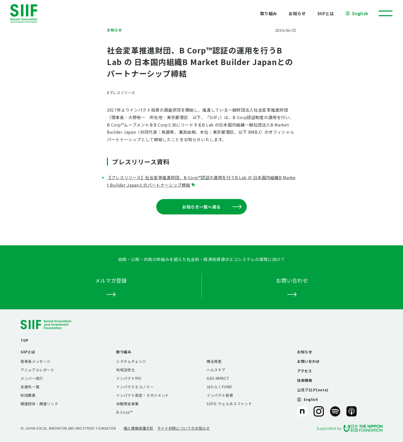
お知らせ (297, 13)
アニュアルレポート (37, 369)
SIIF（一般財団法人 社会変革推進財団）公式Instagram (319, 411)
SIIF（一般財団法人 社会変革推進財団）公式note (302, 411)
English (360, 13)
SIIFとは (325, 13)
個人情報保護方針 (139, 428)
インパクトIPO (128, 378)
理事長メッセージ (36, 361)
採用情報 (304, 380)
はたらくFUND (219, 386)
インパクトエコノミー (135, 386)
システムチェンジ (131, 361)
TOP (25, 340)
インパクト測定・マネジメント (142, 395)
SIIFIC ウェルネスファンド (229, 403)
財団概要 (28, 395)
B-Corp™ (124, 412)
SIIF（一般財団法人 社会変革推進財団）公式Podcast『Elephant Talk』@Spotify (335, 411)
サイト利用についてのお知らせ (183, 428)
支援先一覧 (30, 386)
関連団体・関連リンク (39, 403)
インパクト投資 (220, 395)
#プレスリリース (121, 92)
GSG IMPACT (218, 378)
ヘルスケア (216, 369)
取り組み (268, 13)
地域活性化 (125, 369)
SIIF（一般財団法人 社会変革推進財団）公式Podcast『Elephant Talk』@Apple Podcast (351, 411)
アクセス (304, 370)
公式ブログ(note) (312, 389)
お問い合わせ (308, 361)
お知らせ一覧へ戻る (212, 207)
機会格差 (214, 361)
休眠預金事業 (127, 403)
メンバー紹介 (32, 378)
